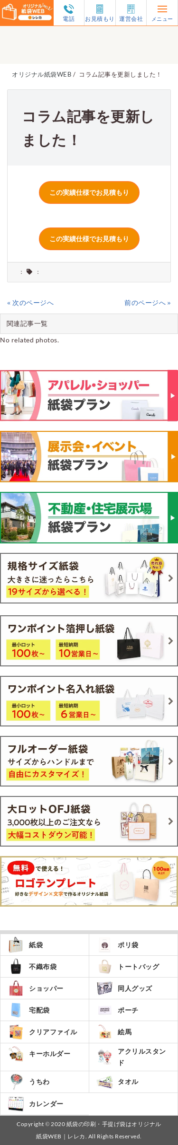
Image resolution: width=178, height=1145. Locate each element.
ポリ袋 (117, 944)
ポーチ (117, 1010)
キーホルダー (39, 1054)
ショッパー (36, 988)
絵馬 (113, 1031)
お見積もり (100, 13)
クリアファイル (42, 1031)
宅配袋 (29, 1010)
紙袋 (25, 944)
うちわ (29, 1082)
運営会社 (131, 13)
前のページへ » (147, 302)
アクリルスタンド (131, 1056)
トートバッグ (127, 966)
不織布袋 (32, 966)
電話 (68, 13)
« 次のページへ (30, 302)
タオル (117, 1082)
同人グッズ (124, 988)
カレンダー (36, 1103)
